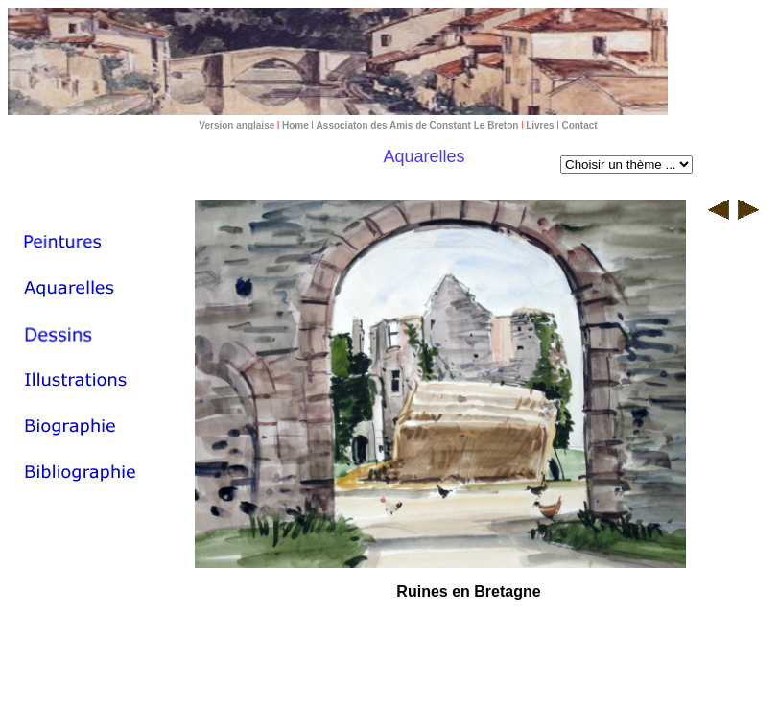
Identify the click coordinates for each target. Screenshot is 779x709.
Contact (579, 125)
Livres (540, 125)
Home (294, 125)
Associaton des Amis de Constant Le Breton (418, 125)
